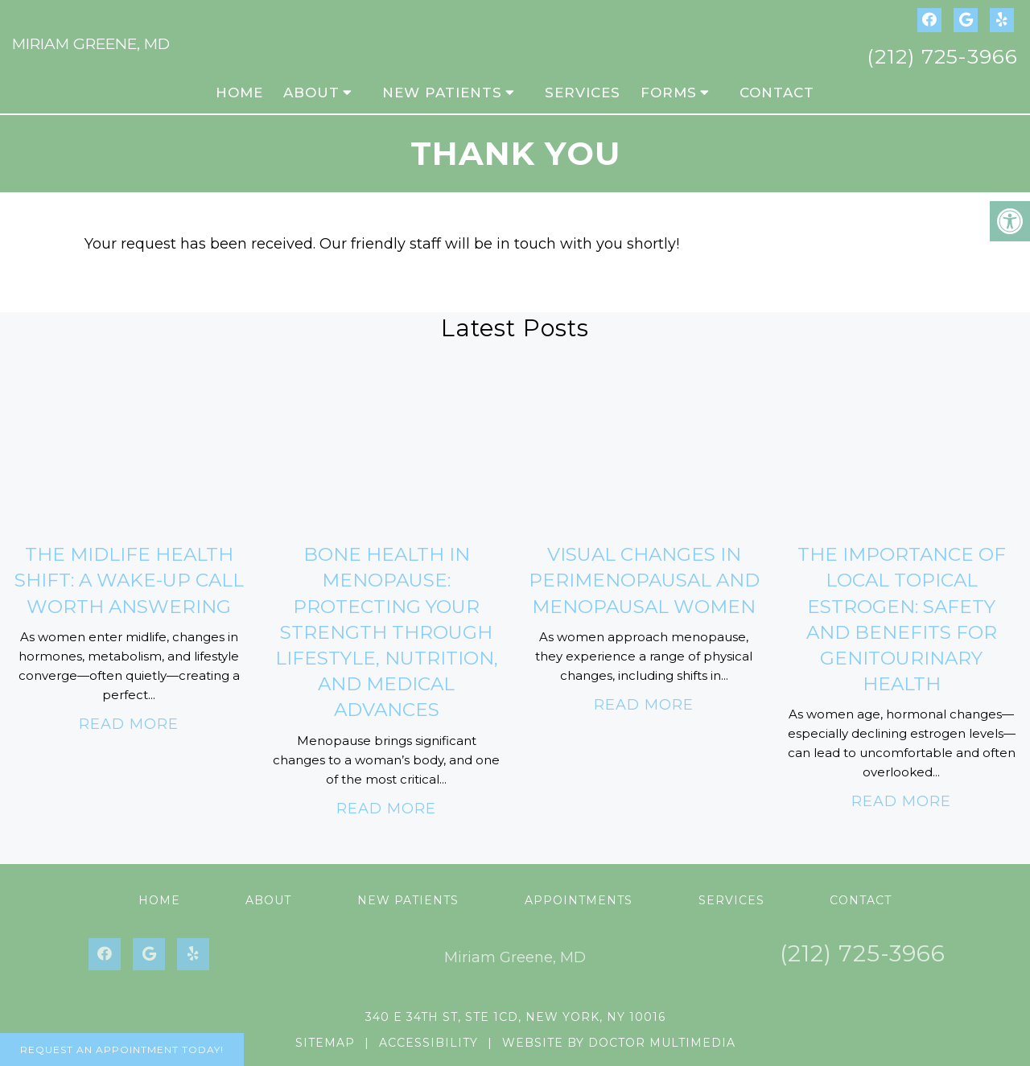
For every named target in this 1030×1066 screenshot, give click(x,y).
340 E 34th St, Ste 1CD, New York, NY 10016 (515, 1017)
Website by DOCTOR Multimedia (618, 1042)
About (311, 92)
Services (582, 92)
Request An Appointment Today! (122, 1049)
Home (239, 92)
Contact (777, 92)
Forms (669, 92)
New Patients (442, 92)
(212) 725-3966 (942, 56)
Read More (129, 724)
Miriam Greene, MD (91, 44)
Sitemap (325, 1042)
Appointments (578, 900)
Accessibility (428, 1042)
